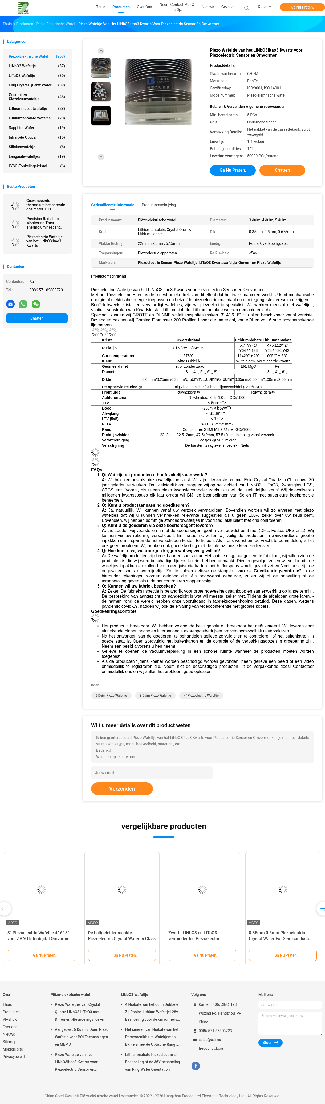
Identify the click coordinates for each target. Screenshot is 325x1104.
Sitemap (9, 1042)
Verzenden (122, 788)
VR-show (10, 1019)
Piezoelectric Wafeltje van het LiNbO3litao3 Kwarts (44, 241)
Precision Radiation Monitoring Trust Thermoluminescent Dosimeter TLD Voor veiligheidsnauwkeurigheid (47, 223)
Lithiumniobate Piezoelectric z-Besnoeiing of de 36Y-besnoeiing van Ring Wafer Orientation (152, 1062)
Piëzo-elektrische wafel (37, 56)
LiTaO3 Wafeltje (37, 75)
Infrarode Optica (37, 137)
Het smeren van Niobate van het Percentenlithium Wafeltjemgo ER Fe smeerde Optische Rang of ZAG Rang (152, 1037)
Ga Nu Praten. (302, 7)
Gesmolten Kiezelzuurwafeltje (37, 97)
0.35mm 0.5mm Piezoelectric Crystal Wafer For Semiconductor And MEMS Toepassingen (280, 938)
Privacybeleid (14, 1057)
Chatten (36, 318)
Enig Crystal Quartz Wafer (37, 85)
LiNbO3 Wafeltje (37, 66)
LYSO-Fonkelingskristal (37, 166)
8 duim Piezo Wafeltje (155, 695)
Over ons (10, 1027)
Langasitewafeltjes (37, 156)
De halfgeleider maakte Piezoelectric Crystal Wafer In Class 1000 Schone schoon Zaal (122, 938)
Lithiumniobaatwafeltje (37, 108)
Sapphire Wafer (37, 127)
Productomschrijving (159, 205)
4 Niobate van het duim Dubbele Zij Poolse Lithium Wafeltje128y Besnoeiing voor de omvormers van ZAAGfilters (151, 1012)
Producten (11, 1012)
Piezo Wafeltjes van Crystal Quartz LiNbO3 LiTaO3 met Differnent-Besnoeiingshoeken (80, 1012)
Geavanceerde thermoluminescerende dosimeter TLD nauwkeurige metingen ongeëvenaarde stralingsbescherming (45, 205)
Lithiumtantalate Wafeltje (37, 118)
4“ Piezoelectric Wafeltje (201, 695)
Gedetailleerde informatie (112, 205)
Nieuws (9, 1034)
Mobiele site (13, 1049)
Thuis (7, 1004)
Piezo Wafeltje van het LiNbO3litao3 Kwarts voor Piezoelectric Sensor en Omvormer (76, 1062)
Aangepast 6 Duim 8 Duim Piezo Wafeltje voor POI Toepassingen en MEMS (81, 1037)
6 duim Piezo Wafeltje (111, 695)
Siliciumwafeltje (37, 147)
